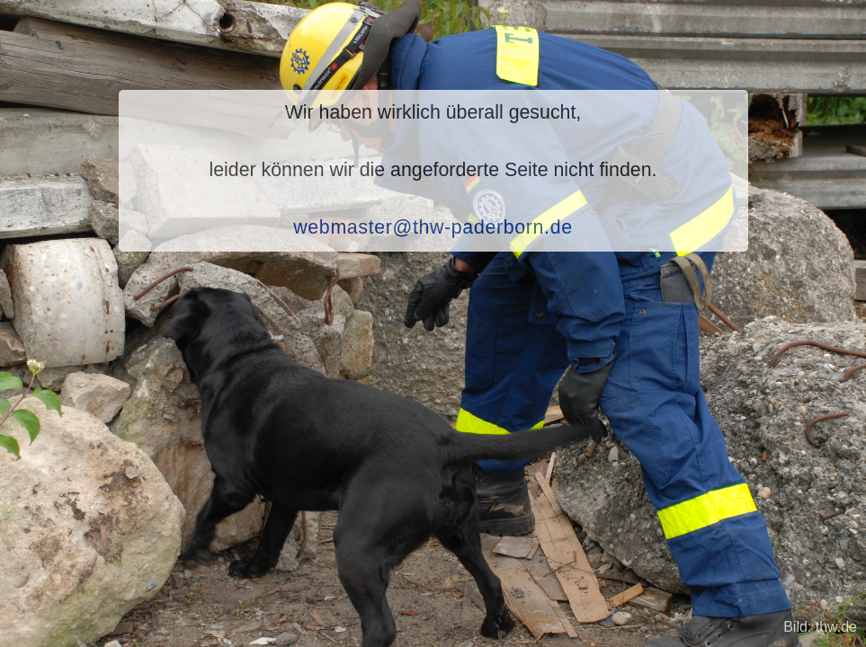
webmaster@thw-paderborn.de (432, 227)
